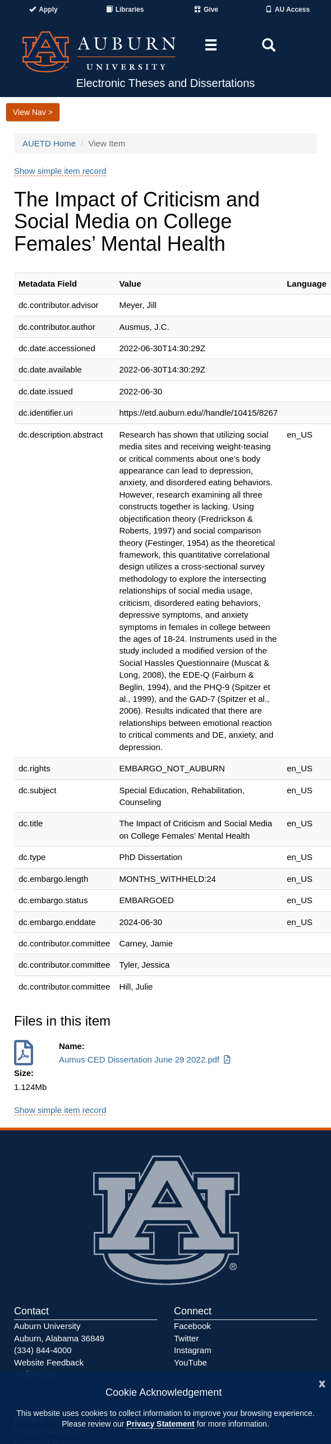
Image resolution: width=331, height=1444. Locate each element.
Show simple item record (60, 171)
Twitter (186, 1338)
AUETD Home (49, 143)
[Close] (322, 1382)
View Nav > (33, 112)
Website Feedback (49, 1362)
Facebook (192, 1326)
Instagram (193, 1350)
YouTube (190, 1362)
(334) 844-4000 (43, 1350)
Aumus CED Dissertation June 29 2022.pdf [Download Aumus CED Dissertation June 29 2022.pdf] (145, 1059)
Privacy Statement (160, 1423)
